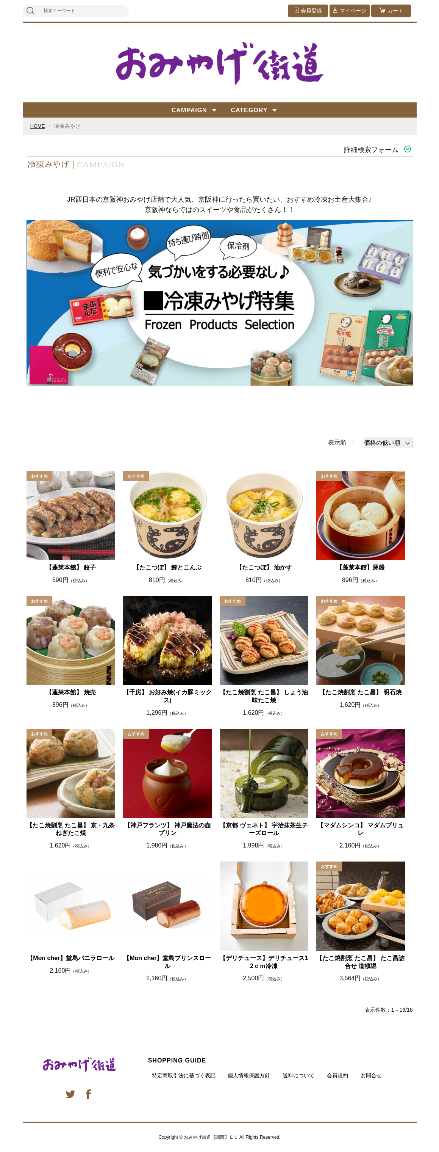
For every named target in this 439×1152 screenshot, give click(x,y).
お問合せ (371, 1075)
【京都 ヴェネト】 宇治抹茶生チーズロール (264, 829)
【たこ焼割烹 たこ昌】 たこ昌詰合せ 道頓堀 (360, 962)
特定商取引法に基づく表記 (184, 1075)
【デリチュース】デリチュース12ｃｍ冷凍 (264, 962)
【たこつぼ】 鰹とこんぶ (167, 567)
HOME (38, 126)
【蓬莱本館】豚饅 (360, 567)
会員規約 (337, 1075)
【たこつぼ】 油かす (264, 567)
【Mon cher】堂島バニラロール (70, 958)
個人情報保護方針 (249, 1075)
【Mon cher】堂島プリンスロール (167, 962)
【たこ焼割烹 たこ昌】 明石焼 (360, 692)
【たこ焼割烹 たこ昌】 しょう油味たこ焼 (264, 696)
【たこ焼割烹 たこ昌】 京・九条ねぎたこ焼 (71, 829)
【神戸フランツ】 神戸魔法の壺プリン (167, 829)
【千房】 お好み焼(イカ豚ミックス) (167, 696)
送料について (298, 1075)
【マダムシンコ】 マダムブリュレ (360, 829)
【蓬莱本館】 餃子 (71, 567)
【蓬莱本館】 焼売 (71, 692)
